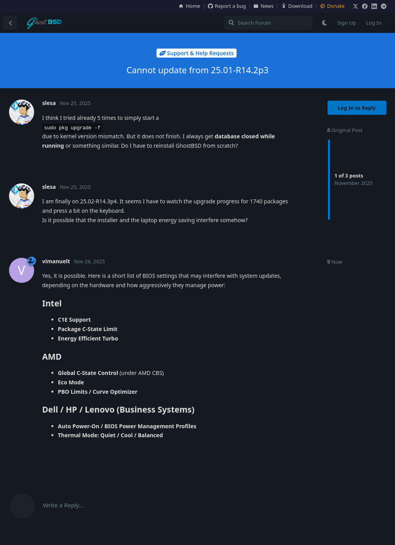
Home (189, 5)
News (263, 5)
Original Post (344, 130)
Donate (332, 5)
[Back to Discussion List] (10, 23)
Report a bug (227, 5)
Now (334, 261)
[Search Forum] (268, 23)
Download (297, 5)
